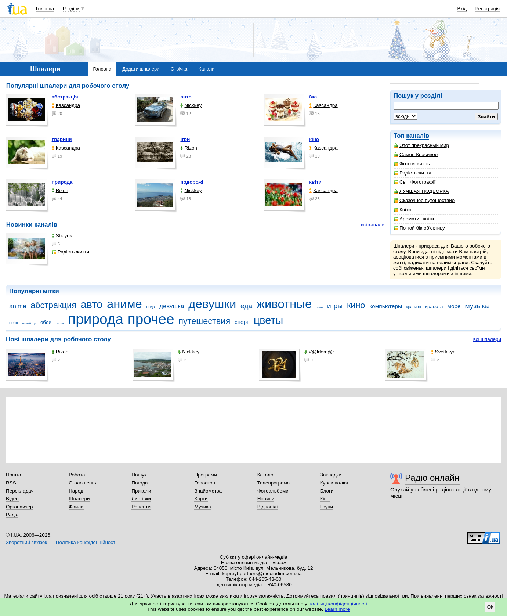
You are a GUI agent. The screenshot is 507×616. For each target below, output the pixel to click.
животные (284, 304)
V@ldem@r (319, 351)
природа (62, 182)
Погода (139, 483)
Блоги (327, 491)
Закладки (330, 475)
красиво (413, 307)
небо (13, 322)
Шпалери (79, 498)
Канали (207, 69)
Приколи (141, 491)
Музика (202, 506)
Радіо (12, 514)
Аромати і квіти (414, 218)
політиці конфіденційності (338, 603)
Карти (200, 498)
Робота (77, 475)
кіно (314, 139)
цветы (268, 320)
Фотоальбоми (273, 491)
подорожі (191, 182)
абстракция (53, 305)
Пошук (138, 475)
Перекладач (19, 491)
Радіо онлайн (432, 478)
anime (17, 306)
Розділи (71, 8)
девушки (212, 304)
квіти (315, 182)
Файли (76, 506)
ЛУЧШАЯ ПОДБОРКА (421, 191)
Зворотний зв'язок (26, 542)
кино (356, 305)
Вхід (462, 8)
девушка (171, 306)
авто (185, 97)
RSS (11, 483)
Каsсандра (66, 105)
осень (60, 323)
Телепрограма (273, 483)
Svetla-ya (443, 351)
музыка (477, 306)
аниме (124, 304)
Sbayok (62, 235)
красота (434, 306)
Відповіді (267, 506)
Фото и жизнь (412, 163)
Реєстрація (487, 8)
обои (45, 322)
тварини (62, 139)
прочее (151, 319)
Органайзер (19, 506)
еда (246, 306)
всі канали (372, 224)
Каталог (266, 475)
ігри (185, 139)
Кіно (325, 498)
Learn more (337, 609)
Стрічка (179, 69)
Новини (266, 498)
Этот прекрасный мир (421, 145)
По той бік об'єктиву (419, 228)
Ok (490, 607)
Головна (45, 8)
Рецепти (141, 506)
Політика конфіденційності (86, 542)
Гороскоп (204, 483)
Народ (76, 491)
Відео (12, 498)
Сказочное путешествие (424, 200)
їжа (313, 97)
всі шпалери (487, 339)
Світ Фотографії (414, 182)
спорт (242, 322)
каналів (417, 135)
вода (150, 307)
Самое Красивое (416, 154)
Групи (326, 506)
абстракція (65, 97)
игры (335, 306)
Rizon (188, 148)
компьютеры (385, 306)
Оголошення (83, 483)
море (453, 306)
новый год (29, 323)
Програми (205, 475)
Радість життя (412, 173)
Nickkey (191, 105)
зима (319, 307)
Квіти (402, 209)
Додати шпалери (140, 69)
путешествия (204, 321)
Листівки (141, 498)
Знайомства (208, 491)
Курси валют (334, 483)
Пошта (13, 475)
